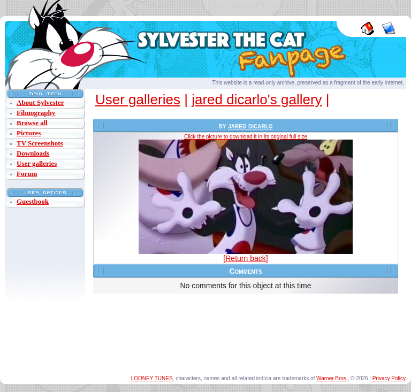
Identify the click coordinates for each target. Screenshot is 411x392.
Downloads (33, 153)
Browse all (32, 123)
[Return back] (245, 258)
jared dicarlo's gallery (257, 99)
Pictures (29, 133)
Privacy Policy (389, 378)
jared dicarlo (250, 125)
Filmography (36, 113)
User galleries (37, 163)
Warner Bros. (332, 378)
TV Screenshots (40, 143)
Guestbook (33, 201)
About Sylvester (40, 102)
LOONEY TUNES (152, 378)
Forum (27, 174)
